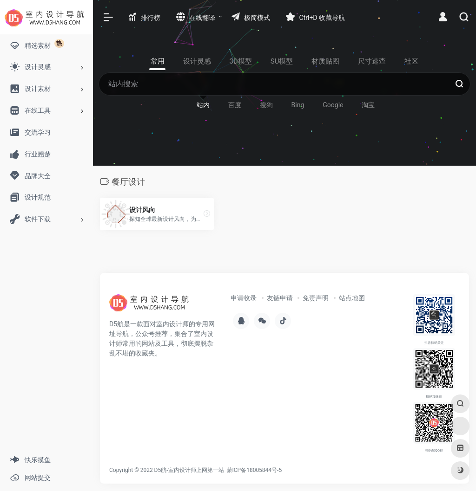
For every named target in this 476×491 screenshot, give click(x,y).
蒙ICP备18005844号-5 (254, 470)
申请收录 (244, 298)
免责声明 (316, 298)
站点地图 (352, 298)
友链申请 (280, 298)
